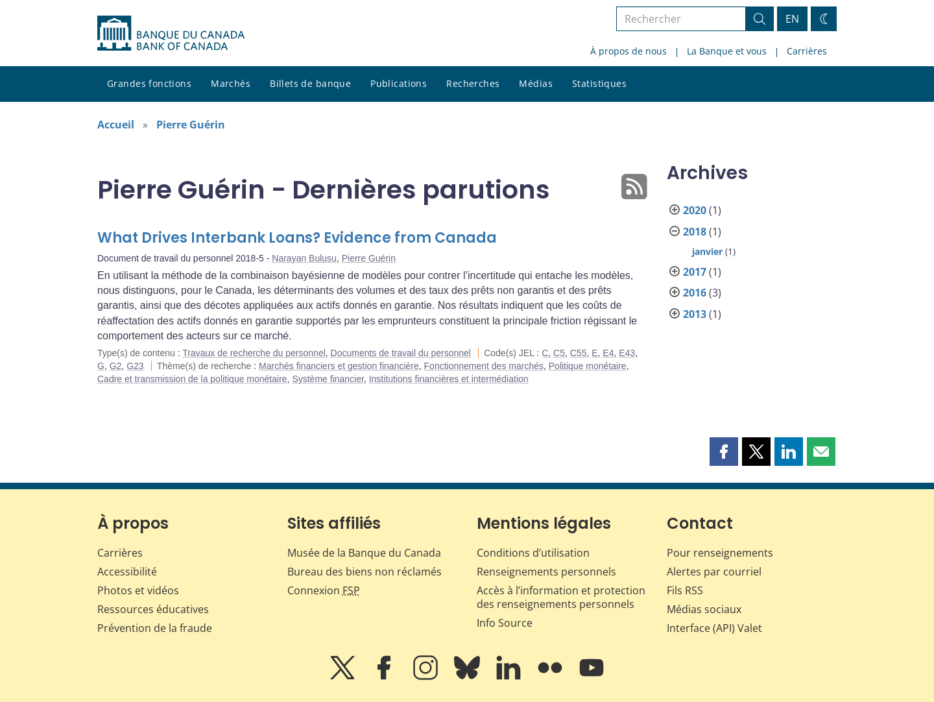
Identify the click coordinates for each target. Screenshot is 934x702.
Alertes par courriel (714, 571)
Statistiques (599, 83)
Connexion (323, 590)
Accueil (115, 124)
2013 (694, 314)
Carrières (807, 51)
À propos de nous (628, 51)
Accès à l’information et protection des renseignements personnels (561, 597)
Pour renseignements (720, 553)
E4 (608, 353)
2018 (694, 231)
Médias (536, 83)
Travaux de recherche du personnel (254, 353)
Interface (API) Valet (714, 628)
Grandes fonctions (149, 83)
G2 (116, 366)
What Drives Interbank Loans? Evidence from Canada (297, 238)
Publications (398, 83)
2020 (694, 210)
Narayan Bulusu (304, 258)
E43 (627, 353)
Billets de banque (310, 83)
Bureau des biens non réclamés (364, 571)
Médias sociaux (704, 609)
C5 (559, 353)
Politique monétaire (588, 366)
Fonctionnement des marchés (484, 366)
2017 (694, 272)
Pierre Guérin (190, 124)
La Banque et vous (727, 51)
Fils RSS (685, 590)
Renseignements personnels (546, 571)
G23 (134, 366)
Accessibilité (127, 571)
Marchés (230, 83)
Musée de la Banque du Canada (364, 553)
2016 (694, 292)
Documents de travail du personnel (401, 353)
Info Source (505, 623)
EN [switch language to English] (792, 19)
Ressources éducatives (153, 609)
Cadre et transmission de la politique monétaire (192, 379)
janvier (707, 251)
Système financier (328, 379)
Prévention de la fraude (154, 628)
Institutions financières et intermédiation (449, 379)
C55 (578, 353)
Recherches (472, 83)
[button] (724, 451)
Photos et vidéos (138, 590)
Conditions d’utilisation (533, 553)
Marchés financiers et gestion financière (339, 366)
